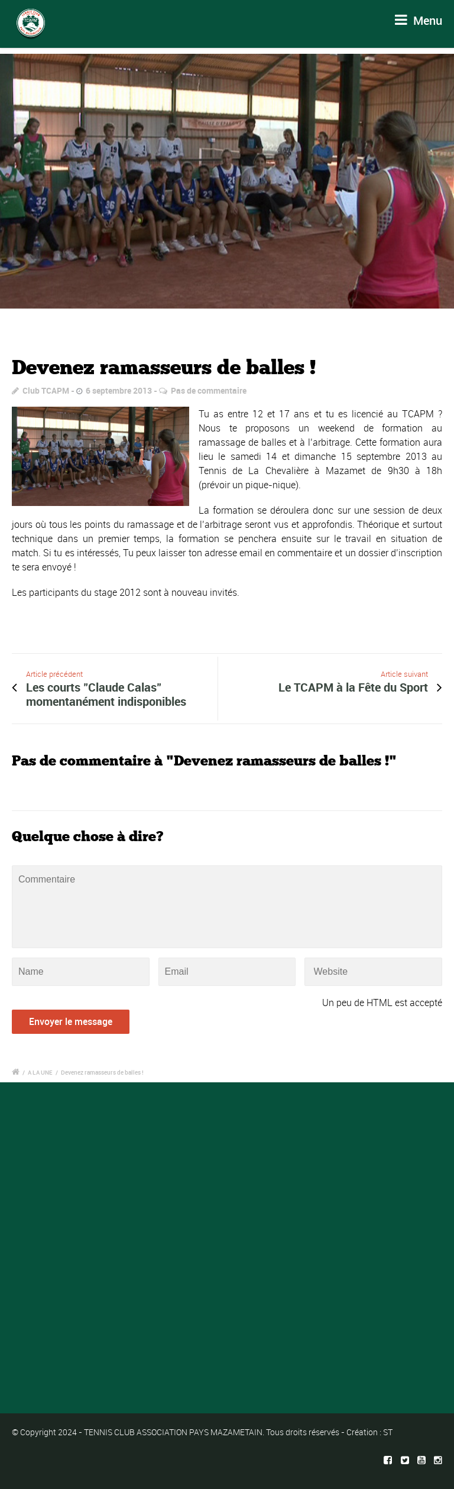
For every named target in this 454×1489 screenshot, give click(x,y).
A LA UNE (40, 1072)
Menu (418, 20)
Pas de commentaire (209, 390)
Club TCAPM (45, 390)
